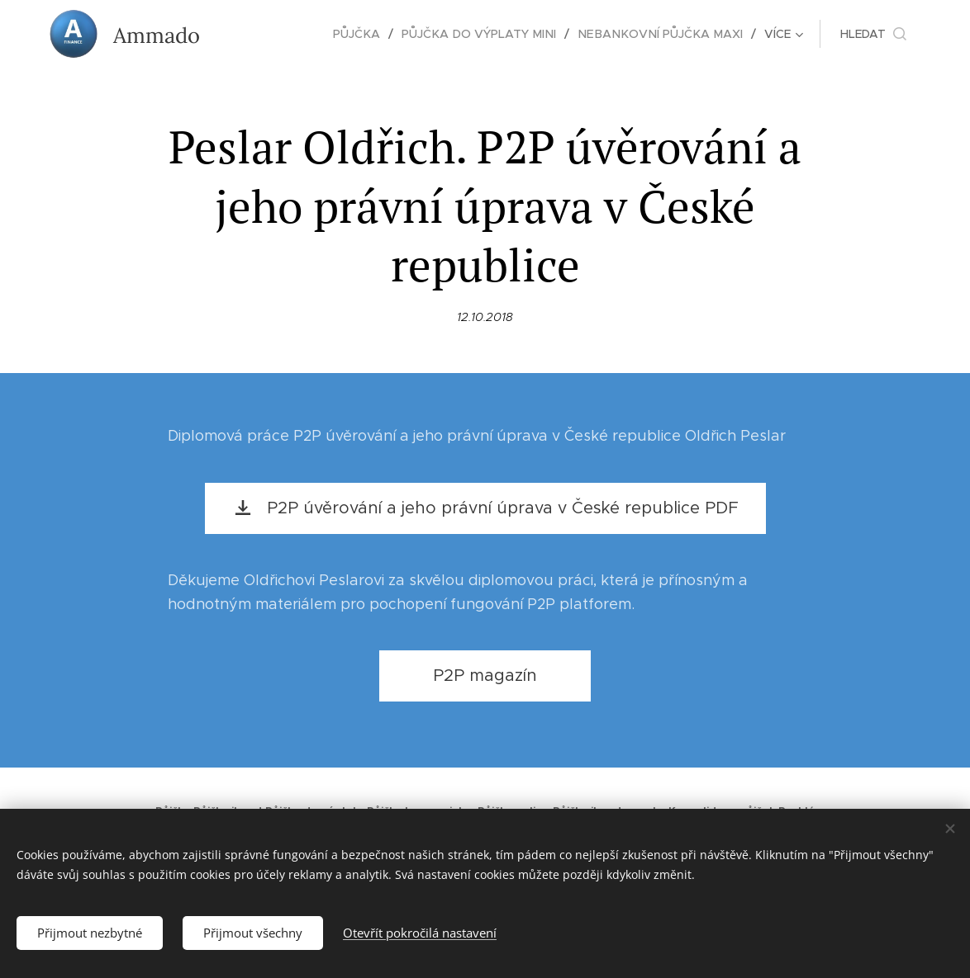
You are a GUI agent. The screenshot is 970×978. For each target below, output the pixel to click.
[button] (873, 33)
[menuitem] (273, 33)
